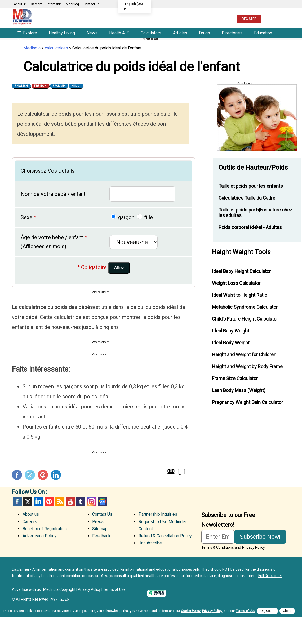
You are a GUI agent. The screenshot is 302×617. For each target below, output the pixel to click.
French (40, 85)
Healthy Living (62, 32)
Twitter (30, 475)
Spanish (59, 85)
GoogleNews (102, 501)
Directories (232, 32)
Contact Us (102, 514)
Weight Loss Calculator (236, 283)
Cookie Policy (191, 611)
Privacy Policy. (253, 547)
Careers (36, 4)
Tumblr (81, 501)
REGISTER (249, 19)
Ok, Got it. (267, 611)
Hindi (76, 85)
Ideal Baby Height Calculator (241, 271)
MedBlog (72, 4)
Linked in (38, 501)
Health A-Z (119, 32)
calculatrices (56, 48)
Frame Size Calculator (235, 378)
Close (287, 611)
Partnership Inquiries (158, 514)
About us (31, 514)
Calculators (151, 32)
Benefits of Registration (45, 528)
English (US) (133, 6)
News (92, 32)
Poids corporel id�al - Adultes (250, 227)
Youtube (70, 501)
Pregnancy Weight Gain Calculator (247, 402)
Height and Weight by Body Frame (247, 366)
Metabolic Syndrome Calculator (245, 307)
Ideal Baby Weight (230, 331)
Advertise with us (26, 589)
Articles (180, 32)
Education (263, 32)
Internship (54, 4)
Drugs (204, 32)
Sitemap (100, 528)
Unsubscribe (150, 543)
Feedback (101, 535)
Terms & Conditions (218, 547)
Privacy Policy (89, 589)
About (20, 4)
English (21, 85)
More (22, 40)
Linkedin (56, 475)
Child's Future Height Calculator (245, 319)
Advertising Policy (39, 535)
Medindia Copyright (59, 589)
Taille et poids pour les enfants (251, 186)
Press (98, 521)
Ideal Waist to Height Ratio (239, 295)
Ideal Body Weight (231, 342)
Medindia (32, 48)
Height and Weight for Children (244, 354)
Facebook (17, 475)
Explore (27, 32)
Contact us (91, 4)
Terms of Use (114, 589)
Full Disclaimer (270, 576)
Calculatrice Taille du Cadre (247, 198)
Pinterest (43, 475)
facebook (17, 501)
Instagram (91, 501)
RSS (59, 501)
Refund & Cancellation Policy (165, 535)
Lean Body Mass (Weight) (238, 390)
